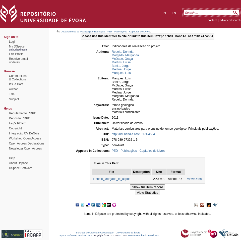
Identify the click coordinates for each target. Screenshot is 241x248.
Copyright (15, 128)
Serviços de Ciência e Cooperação (95, 233)
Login (12, 41)
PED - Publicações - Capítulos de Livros (128, 31)
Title (12, 94)
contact (212, 20)
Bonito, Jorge (121, 66)
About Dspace (18, 163)
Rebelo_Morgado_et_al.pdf (111, 179)
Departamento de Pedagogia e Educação (83, 31)
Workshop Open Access (25, 138)
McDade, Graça (122, 59)
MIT (120, 235)
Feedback (153, 235)
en (174, 13)
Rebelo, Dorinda (123, 52)
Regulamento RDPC (22, 113)
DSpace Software (20, 168)
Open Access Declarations (26, 143)
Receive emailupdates (18, 60)
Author (13, 89)
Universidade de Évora (128, 233)
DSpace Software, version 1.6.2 (74, 235)
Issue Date (16, 84)
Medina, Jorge (121, 70)
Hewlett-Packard (137, 235)
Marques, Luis (121, 73)
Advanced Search (230, 20)
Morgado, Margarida (125, 56)
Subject (14, 99)
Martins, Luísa (121, 63)
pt (164, 13)
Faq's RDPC (17, 123)
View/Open (194, 179)
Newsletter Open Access (25, 148)
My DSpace (17, 46)
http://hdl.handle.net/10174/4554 (133, 134)
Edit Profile (16, 54)
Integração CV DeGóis (24, 133)
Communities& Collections (18, 77)
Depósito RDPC (19, 118)
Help (12, 158)
